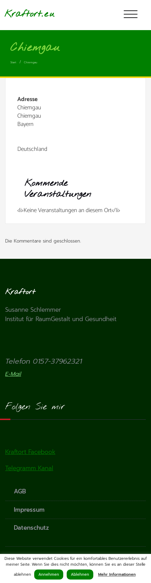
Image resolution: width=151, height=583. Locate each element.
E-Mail (13, 374)
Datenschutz (31, 527)
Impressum (29, 509)
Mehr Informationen (117, 574)
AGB (20, 491)
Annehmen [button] (48, 574)
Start (13, 62)
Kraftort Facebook (30, 451)
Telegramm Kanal (29, 468)
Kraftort (22, 14)
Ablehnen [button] (80, 574)
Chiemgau (30, 62)
